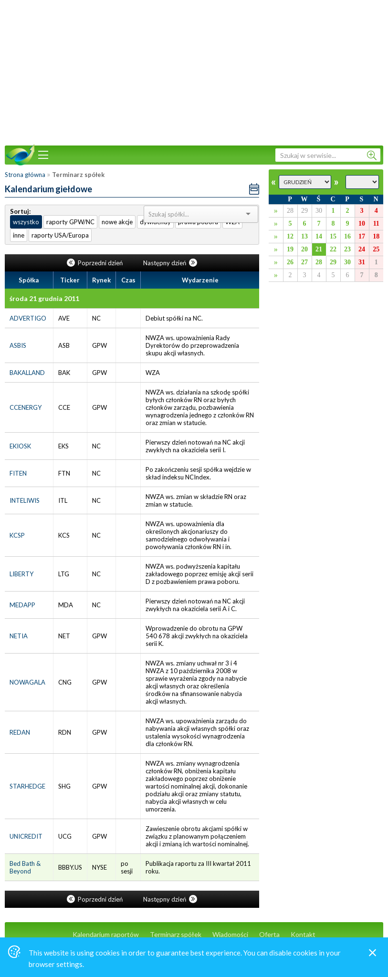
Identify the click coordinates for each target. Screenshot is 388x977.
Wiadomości (230, 934)
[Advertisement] (194, 71)
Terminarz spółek (175, 934)
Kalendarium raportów (106, 934)
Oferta (269, 934)
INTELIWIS (25, 500)
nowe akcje (117, 222)
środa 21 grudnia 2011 (44, 298)
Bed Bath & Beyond (25, 867)
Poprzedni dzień (95, 263)
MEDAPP (22, 605)
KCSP (17, 535)
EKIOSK (20, 446)
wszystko (26, 222)
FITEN (18, 473)
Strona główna (25, 174)
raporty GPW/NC (70, 222)
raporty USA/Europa (60, 235)
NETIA (19, 636)
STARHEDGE (27, 786)
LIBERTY (21, 574)
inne (18, 235)
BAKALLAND (27, 372)
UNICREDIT (26, 836)
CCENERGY (26, 407)
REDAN (20, 732)
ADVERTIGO (28, 318)
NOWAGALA (27, 682)
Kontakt (303, 934)
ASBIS (18, 345)
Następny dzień (170, 263)
